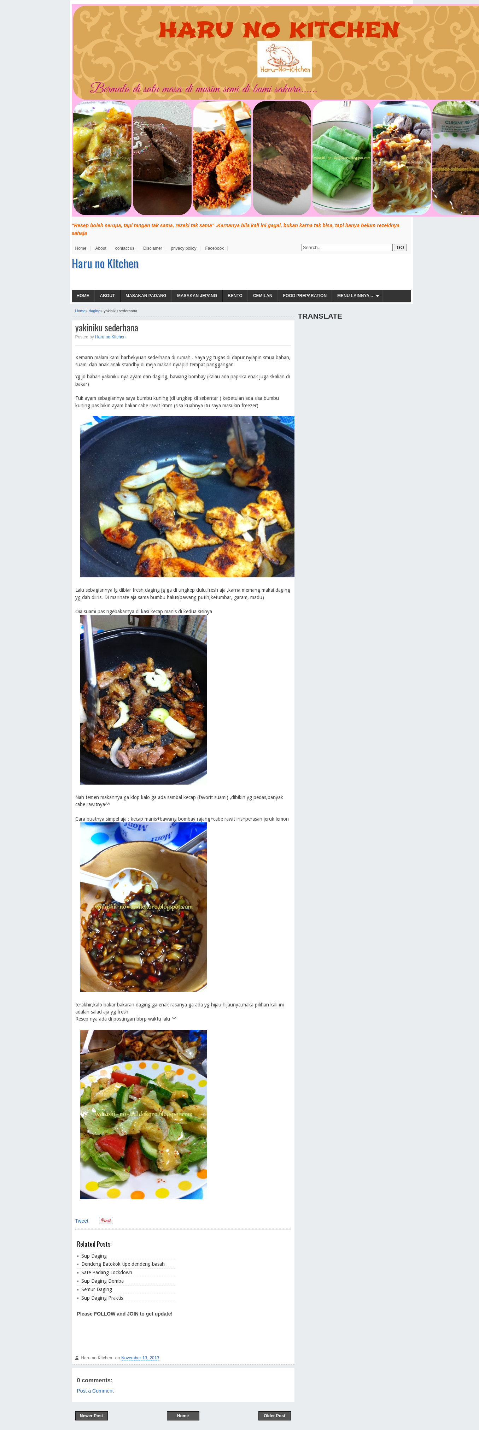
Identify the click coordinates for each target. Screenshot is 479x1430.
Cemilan (263, 295)
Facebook (214, 248)
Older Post (274, 1415)
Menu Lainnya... (355, 295)
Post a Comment (95, 1391)
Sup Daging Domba (102, 1281)
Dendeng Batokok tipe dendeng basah (123, 1264)
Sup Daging (94, 1256)
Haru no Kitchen (105, 263)
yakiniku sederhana (106, 327)
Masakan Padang (146, 295)
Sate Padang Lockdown (106, 1272)
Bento (235, 295)
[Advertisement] (233, 1291)
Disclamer (152, 248)
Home (81, 248)
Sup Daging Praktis (102, 1298)
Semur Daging (96, 1289)
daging (94, 311)
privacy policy (183, 248)
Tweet (81, 1221)
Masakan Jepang (197, 295)
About (100, 248)
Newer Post (91, 1415)
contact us (125, 248)
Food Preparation (305, 295)
